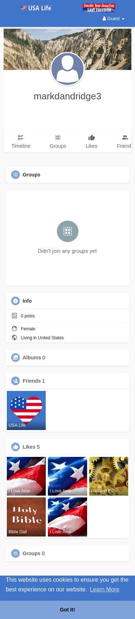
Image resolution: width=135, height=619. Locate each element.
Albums (32, 357)
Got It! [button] (67, 610)
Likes (29, 447)
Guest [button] (114, 18)
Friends (32, 381)
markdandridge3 (68, 96)
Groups (32, 553)
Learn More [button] (105, 589)
